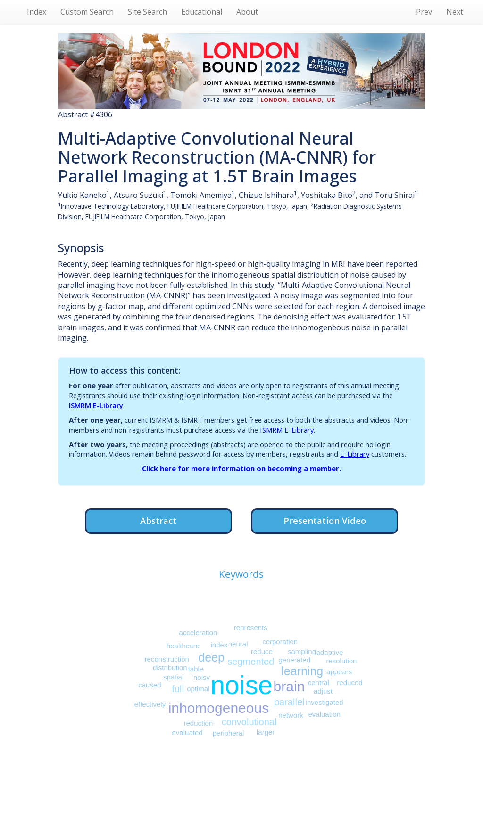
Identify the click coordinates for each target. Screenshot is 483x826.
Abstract (158, 520)
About (247, 12)
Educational (201, 12)
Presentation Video (324, 520)
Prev (424, 12)
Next (454, 12)
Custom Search (87, 12)
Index (36, 12)
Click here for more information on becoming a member (240, 468)
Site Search (147, 12)
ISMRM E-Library (96, 405)
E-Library (354, 453)
